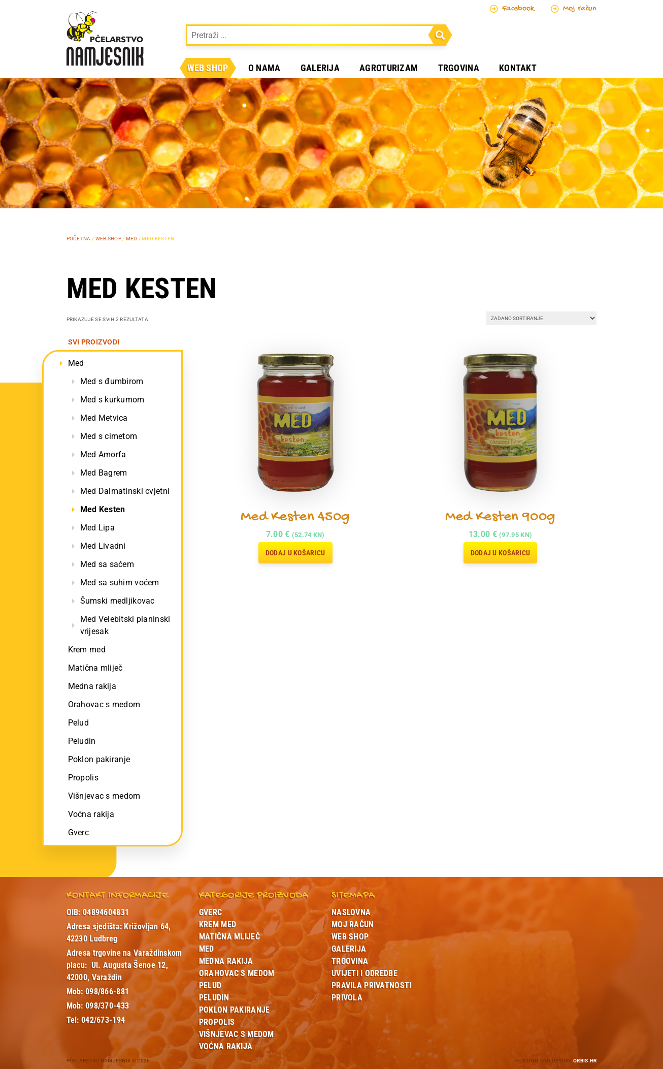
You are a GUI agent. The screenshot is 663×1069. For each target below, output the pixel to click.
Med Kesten (102, 509)
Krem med (87, 649)
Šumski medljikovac (117, 601)
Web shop (207, 67)
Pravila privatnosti (371, 985)
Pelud (78, 723)
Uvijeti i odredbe (364, 973)
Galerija (320, 67)
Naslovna (351, 912)
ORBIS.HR (584, 1060)
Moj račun (574, 9)
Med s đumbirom (112, 381)
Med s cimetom (109, 436)
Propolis (83, 777)
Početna (79, 238)
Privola (347, 997)
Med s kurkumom (112, 399)
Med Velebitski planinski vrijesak (125, 625)
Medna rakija (92, 686)
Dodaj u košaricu (295, 553)
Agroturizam (388, 67)
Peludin (82, 741)
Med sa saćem (107, 564)
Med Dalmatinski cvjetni (125, 491)
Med (132, 238)
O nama (264, 67)
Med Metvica (104, 418)
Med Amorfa (103, 454)
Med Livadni (103, 546)
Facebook (512, 9)
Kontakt (518, 67)
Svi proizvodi (94, 342)
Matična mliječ (95, 668)
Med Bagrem (103, 473)
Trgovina (458, 67)
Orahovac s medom (104, 704)
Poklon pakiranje (99, 759)
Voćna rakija (91, 814)
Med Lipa (97, 527)
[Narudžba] (541, 318)
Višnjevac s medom (104, 796)
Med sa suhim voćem (119, 582)
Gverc (78, 832)
